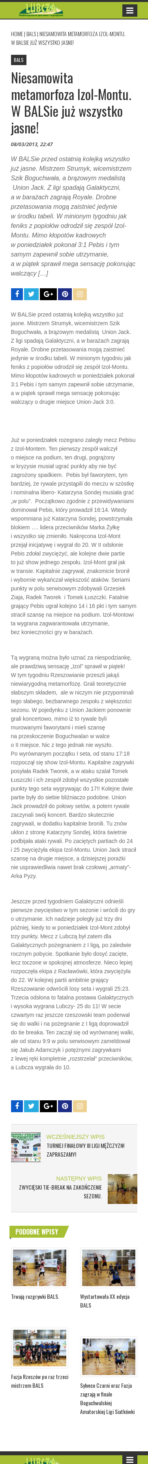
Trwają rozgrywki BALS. (35, 1296)
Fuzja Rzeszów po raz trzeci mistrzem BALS (39, 1380)
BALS (31, 33)
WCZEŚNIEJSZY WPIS (76, 1137)
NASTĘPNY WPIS (79, 1178)
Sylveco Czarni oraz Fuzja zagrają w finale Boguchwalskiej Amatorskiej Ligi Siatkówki (107, 1398)
